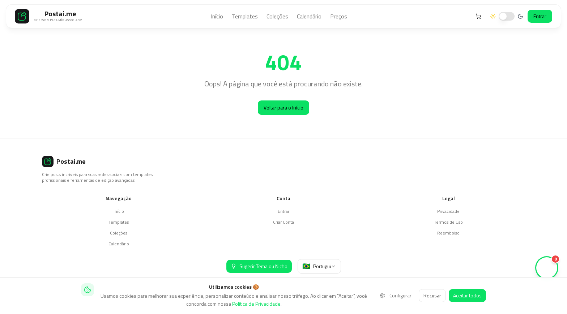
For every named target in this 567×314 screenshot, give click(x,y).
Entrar (539, 16)
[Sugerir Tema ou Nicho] (259, 266)
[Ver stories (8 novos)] (546, 267)
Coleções (277, 16)
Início (217, 16)
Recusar (432, 295)
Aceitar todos (467, 295)
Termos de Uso (448, 222)
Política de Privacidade (256, 303)
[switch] (507, 16)
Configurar (395, 295)
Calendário (309, 16)
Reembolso (448, 232)
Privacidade (448, 211)
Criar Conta (283, 222)
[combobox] (319, 266)
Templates (245, 16)
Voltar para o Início (283, 107)
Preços (338, 16)
